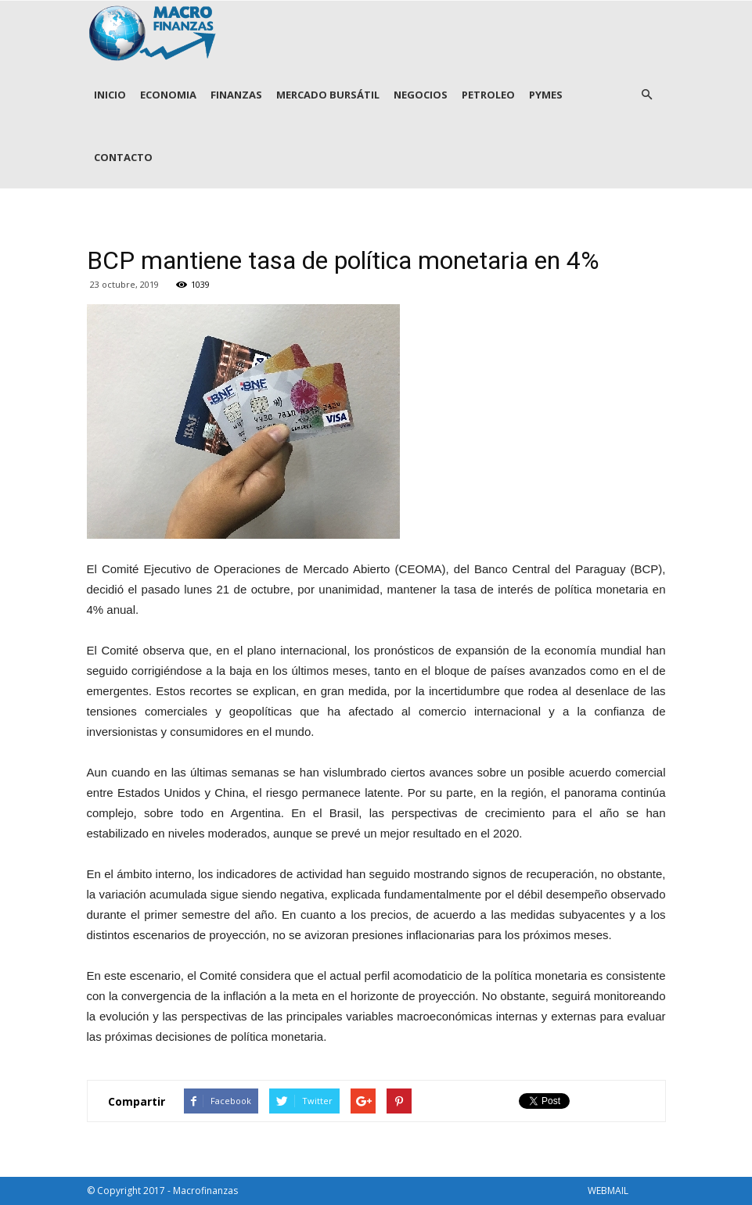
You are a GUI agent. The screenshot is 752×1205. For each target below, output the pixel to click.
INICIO (110, 95)
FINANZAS (236, 95)
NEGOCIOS (421, 95)
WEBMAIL (608, 1190)
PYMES (546, 95)
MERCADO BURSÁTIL (328, 95)
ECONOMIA (168, 95)
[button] (647, 94)
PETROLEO (488, 95)
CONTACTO (123, 157)
